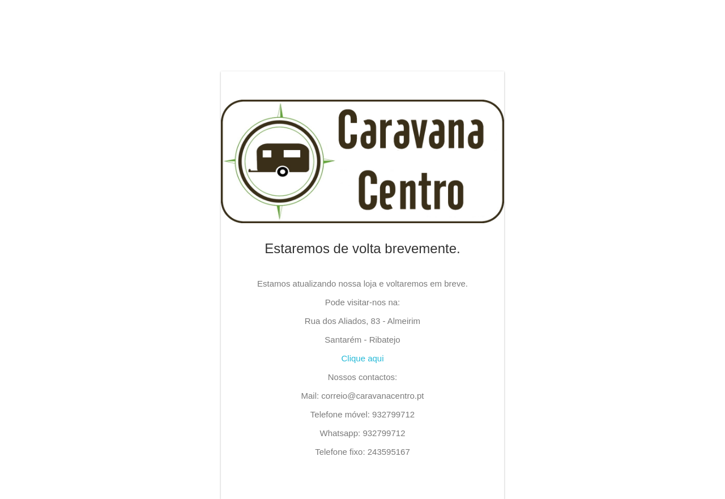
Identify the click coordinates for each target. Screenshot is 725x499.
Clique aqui (362, 358)
